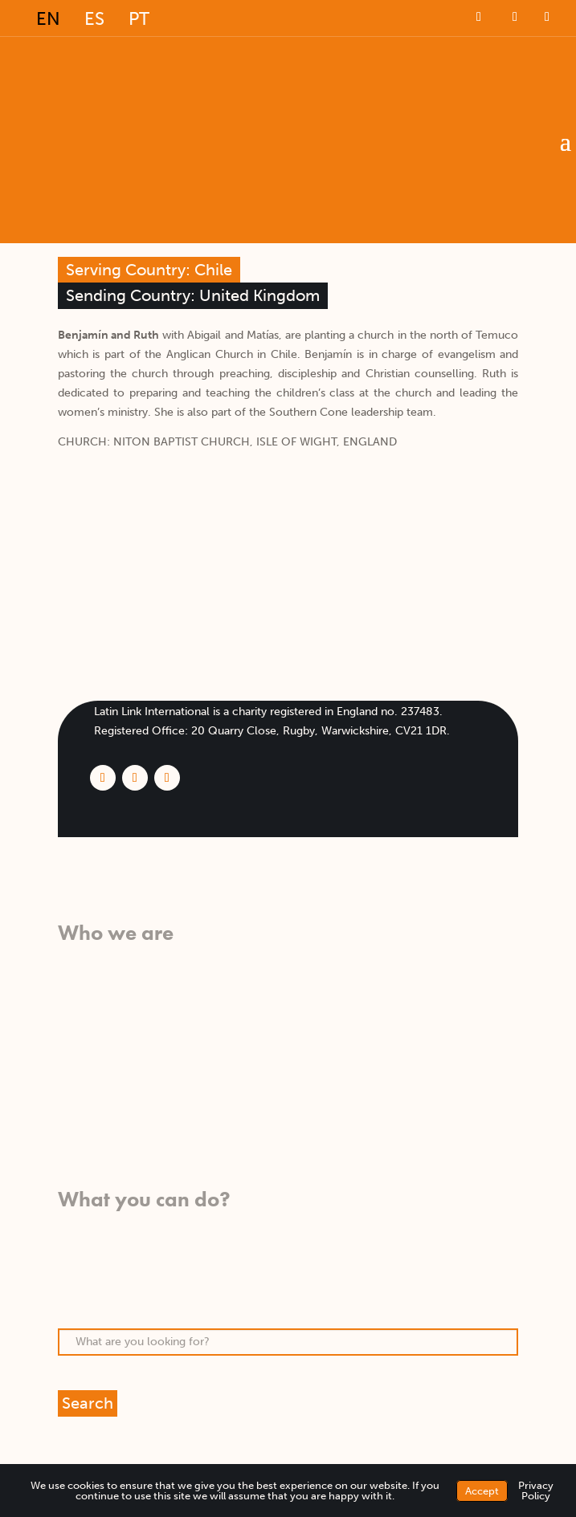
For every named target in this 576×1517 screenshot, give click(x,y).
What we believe (101, 960)
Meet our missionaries (116, 1056)
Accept (482, 1491)
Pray (69, 1246)
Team (72, 1036)
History (77, 1017)
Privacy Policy (536, 1490)
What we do (89, 979)
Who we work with (108, 998)
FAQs (71, 1075)
